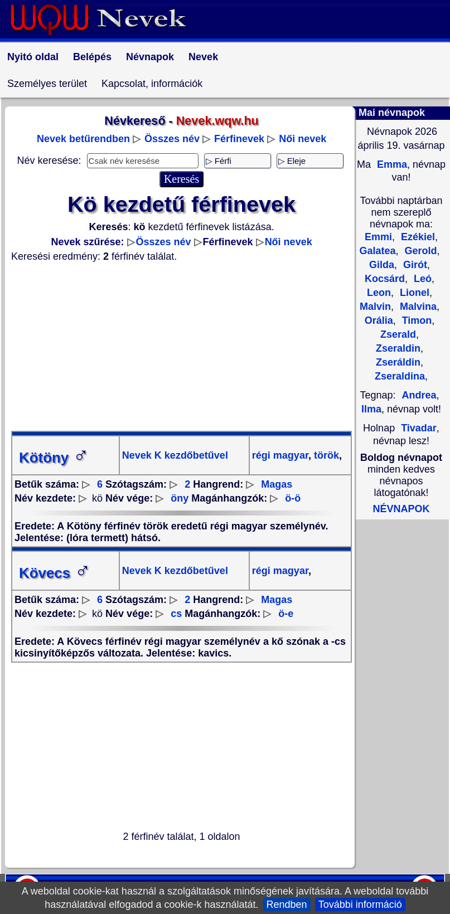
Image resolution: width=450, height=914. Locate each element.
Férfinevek (239, 138)
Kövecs (55, 573)
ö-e (285, 613)
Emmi (378, 236)
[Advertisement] (181, 347)
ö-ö (293, 498)
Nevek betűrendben (83, 138)
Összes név (172, 138)
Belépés (92, 56)
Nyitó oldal (33, 56)
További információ (360, 904)
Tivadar (419, 428)
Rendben (287, 904)
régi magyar (280, 455)
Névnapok (150, 56)
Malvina (417, 306)
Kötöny (54, 457)
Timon (415, 320)
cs (176, 613)
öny (179, 498)
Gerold (419, 250)
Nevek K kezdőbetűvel (175, 455)
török (325, 455)
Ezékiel (416, 236)
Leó (421, 278)
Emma (390, 164)
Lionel (413, 292)
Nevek (203, 56)
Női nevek (302, 138)
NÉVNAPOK (400, 508)
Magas (276, 484)
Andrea (419, 395)
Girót (413, 264)
